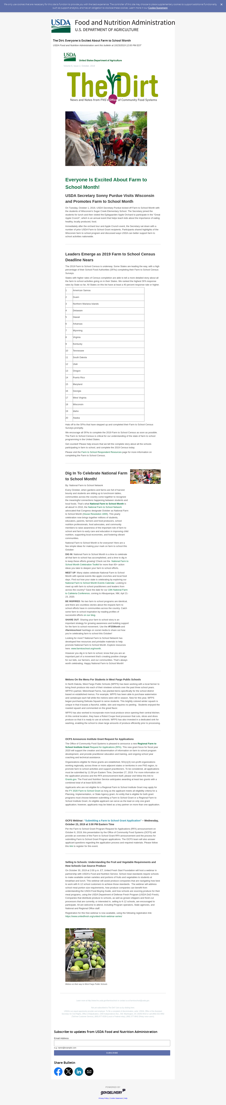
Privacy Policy (104, 1098)
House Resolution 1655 (95, 514)
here (132, 1008)
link (71, 846)
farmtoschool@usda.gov (139, 1001)
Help (125, 1098)
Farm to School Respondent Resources (101, 452)
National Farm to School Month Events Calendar (89, 583)
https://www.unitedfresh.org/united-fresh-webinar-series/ (93, 916)
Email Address (61, 1038)
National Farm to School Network (105, 507)
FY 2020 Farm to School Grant (84, 790)
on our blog (89, 615)
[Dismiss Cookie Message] (221, 4)
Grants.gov (70, 779)
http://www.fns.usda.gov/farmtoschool (102, 1001)
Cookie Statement (158, 7)
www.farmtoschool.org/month (86, 648)
